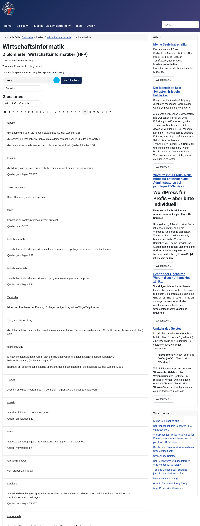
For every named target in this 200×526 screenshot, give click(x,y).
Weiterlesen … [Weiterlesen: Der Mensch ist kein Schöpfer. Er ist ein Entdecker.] (163, 167)
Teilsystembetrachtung (19, 320)
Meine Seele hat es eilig (170, 44)
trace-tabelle (14, 516)
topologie (12, 483)
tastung (11, 158)
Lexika (21, 25)
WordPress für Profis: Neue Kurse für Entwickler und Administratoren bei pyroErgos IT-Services (172, 180)
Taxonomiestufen (16, 187)
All (5, 112)
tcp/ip (10, 210)
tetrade (11, 402)
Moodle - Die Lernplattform (50, 25)
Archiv (91, 25)
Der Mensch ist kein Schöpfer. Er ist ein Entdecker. (167, 91)
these (10, 431)
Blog (79, 25)
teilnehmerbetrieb (17, 268)
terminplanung (15, 346)
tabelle (11, 122)
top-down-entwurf (17, 460)
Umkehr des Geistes (167, 328)
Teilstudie (12, 297)
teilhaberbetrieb (16, 239)
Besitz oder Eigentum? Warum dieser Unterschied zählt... (171, 277)
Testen (11, 379)
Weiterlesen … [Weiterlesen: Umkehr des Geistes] (163, 399)
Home (7, 25)
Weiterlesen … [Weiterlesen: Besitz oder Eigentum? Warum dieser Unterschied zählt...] (163, 320)
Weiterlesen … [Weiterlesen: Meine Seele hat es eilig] (163, 79)
